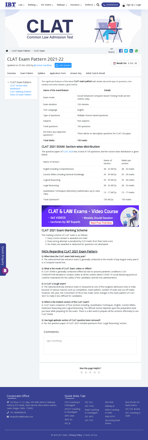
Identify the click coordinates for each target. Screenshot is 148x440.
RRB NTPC (110, 416)
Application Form (58, 73)
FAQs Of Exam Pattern (20, 94)
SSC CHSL (89, 406)
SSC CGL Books (132, 409)
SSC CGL (89, 402)
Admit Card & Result (95, 73)
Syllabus (41, 73)
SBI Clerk (109, 402)
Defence (89, 4)
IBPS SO (68, 419)
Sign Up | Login (134, 4)
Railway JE (109, 406)
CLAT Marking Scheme (20, 91)
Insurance (74, 4)
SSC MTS (89, 416)
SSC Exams (46, 4)
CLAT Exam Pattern (21, 50)
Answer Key (75, 73)
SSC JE (68, 423)
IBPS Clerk (69, 415)
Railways (61, 4)
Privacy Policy (75, 435)
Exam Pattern (26, 73)
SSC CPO (89, 420)
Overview (11, 73)
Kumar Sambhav (43, 65)
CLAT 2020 (68, 151)
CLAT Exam (39, 50)
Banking (31, 4)
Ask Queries (63, 65)
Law (20, 4)
